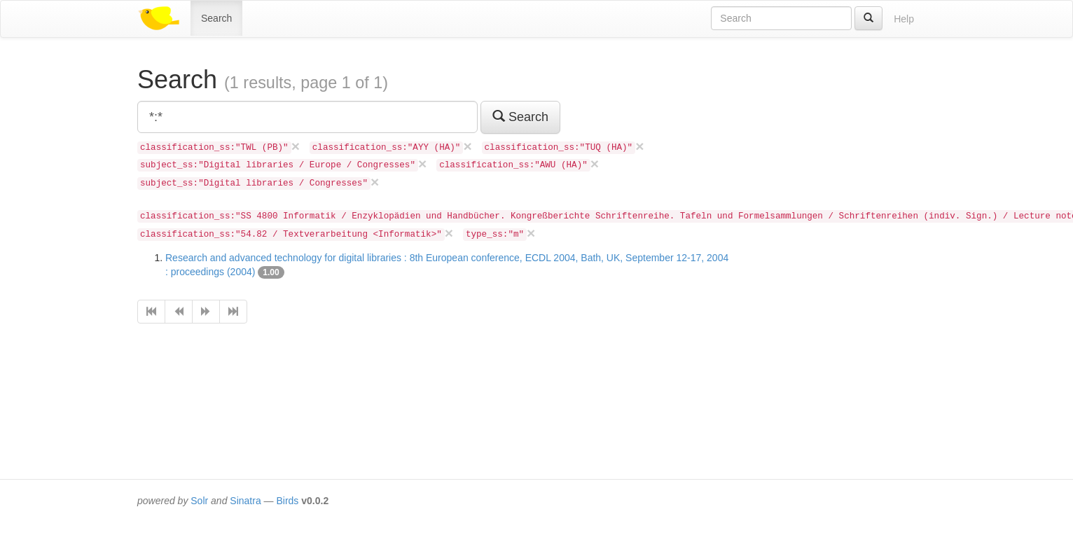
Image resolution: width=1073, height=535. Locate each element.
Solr (199, 500)
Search (216, 18)
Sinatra (245, 500)
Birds (287, 500)
